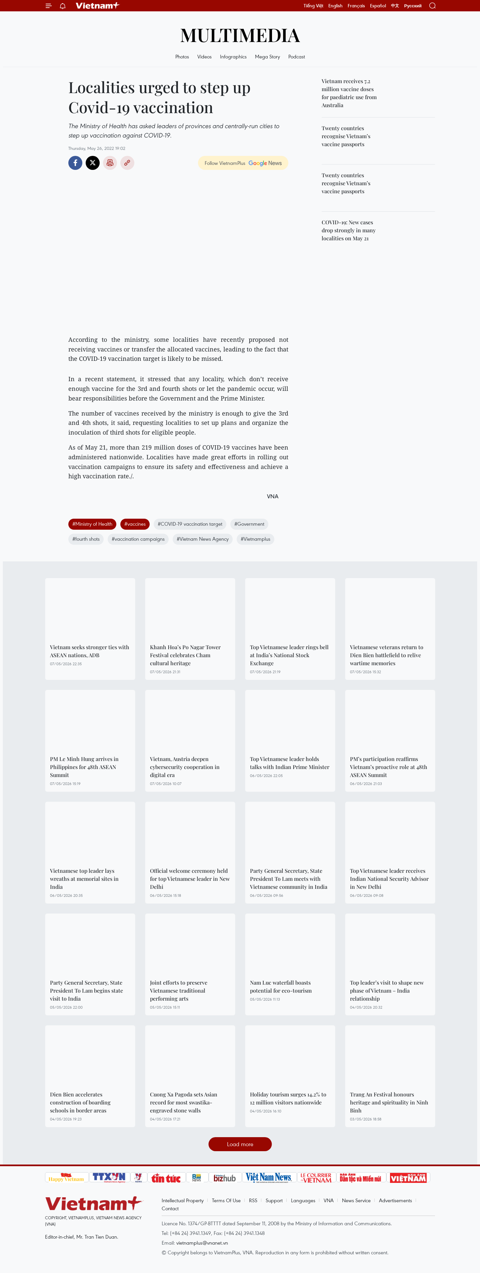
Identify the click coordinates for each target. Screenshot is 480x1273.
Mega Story (267, 56)
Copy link (127, 163)
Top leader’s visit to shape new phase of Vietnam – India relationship (387, 990)
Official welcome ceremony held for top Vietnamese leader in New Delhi (190, 878)
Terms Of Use (226, 1200)
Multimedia (240, 34)
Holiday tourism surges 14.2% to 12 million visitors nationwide (288, 1098)
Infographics (233, 56)
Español (378, 6)
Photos (182, 56)
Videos (204, 56)
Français (356, 6)
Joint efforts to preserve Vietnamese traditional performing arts (178, 990)
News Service (356, 1200)
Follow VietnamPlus (225, 163)
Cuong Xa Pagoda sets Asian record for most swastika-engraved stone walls (183, 1102)
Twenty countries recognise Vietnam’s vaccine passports (346, 136)
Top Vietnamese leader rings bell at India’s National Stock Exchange (289, 655)
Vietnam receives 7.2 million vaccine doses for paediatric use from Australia (349, 92)
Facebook (75, 163)
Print (110, 163)
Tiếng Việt (313, 6)
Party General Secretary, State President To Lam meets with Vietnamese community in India (288, 878)
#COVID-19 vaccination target (190, 523)
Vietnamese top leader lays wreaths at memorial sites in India (84, 878)
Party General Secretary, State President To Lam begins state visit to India (86, 990)
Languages (303, 1200)
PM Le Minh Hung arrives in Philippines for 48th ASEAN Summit (84, 766)
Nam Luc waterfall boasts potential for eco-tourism (281, 986)
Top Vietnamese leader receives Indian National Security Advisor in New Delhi (389, 878)
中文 (395, 5)
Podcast (296, 56)
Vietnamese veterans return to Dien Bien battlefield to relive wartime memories (386, 655)
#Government (249, 523)
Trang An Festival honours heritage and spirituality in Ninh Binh (389, 1102)
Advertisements (395, 1200)
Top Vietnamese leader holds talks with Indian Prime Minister (289, 762)
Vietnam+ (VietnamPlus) (98, 6)
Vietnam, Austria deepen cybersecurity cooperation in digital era (185, 766)
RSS (253, 1200)
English (335, 6)
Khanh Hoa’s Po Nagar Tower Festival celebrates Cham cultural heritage (185, 655)
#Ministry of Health (92, 523)
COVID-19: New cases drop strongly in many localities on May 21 (349, 230)
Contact (170, 1208)
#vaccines (135, 523)
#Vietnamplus (255, 538)
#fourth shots (86, 538)
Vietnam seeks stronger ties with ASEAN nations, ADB (89, 651)
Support (274, 1200)
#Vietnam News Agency (203, 538)
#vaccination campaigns (138, 538)
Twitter (93, 163)
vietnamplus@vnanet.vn (202, 1242)
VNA (329, 1200)
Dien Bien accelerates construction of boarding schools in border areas (80, 1102)
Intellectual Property (183, 1200)
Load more (240, 1144)
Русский (413, 5)
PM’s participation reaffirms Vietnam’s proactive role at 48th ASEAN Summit (388, 766)
